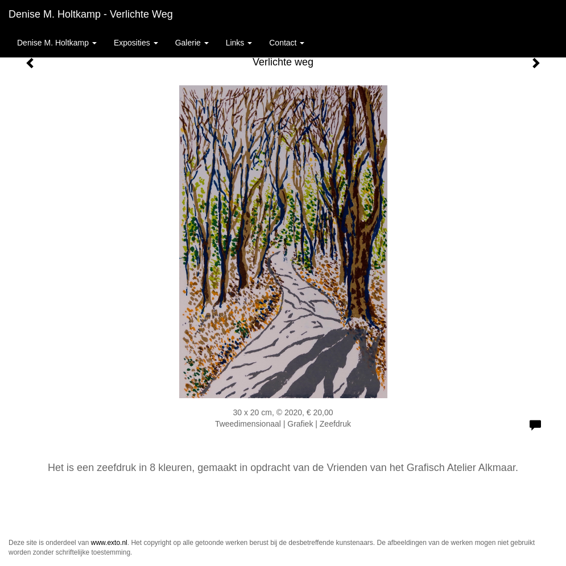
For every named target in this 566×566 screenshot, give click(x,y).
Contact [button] (286, 42)
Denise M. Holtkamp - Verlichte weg (91, 14)
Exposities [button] (136, 42)
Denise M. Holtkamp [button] (57, 42)
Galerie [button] (192, 42)
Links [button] (239, 42)
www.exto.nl (109, 543)
